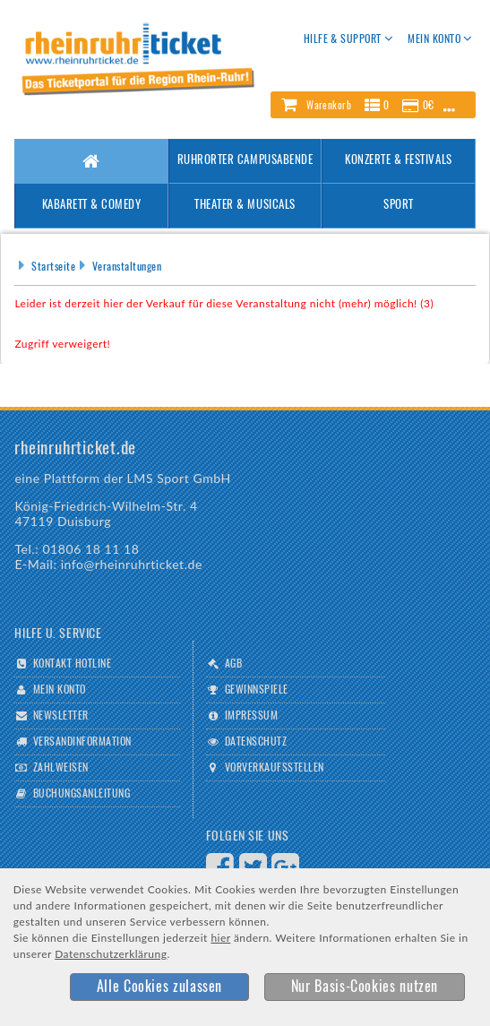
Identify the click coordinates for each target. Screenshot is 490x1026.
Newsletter (61, 716)
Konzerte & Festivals (398, 161)
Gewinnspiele (256, 690)
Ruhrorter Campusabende (245, 161)
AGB (233, 664)
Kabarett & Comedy (92, 205)
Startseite (53, 267)
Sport (398, 205)
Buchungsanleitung (81, 794)
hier (220, 937)
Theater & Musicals (244, 205)
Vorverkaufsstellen (274, 768)
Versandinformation (82, 742)
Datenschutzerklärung (111, 954)
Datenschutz (256, 742)
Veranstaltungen (126, 267)
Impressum (251, 716)
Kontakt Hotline (72, 664)
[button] (373, 104)
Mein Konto (59, 690)
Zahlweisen (61, 768)
